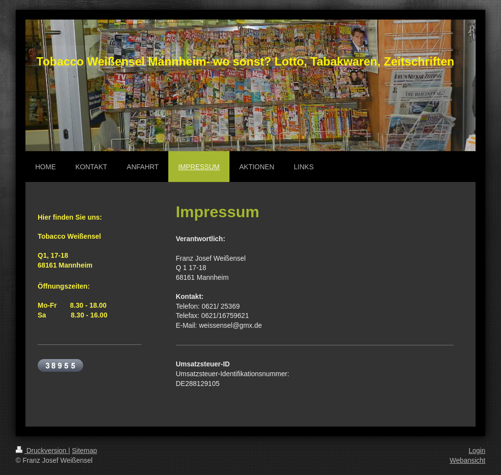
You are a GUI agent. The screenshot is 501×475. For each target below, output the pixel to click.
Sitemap (84, 450)
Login (477, 450)
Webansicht (467, 460)
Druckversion (42, 450)
